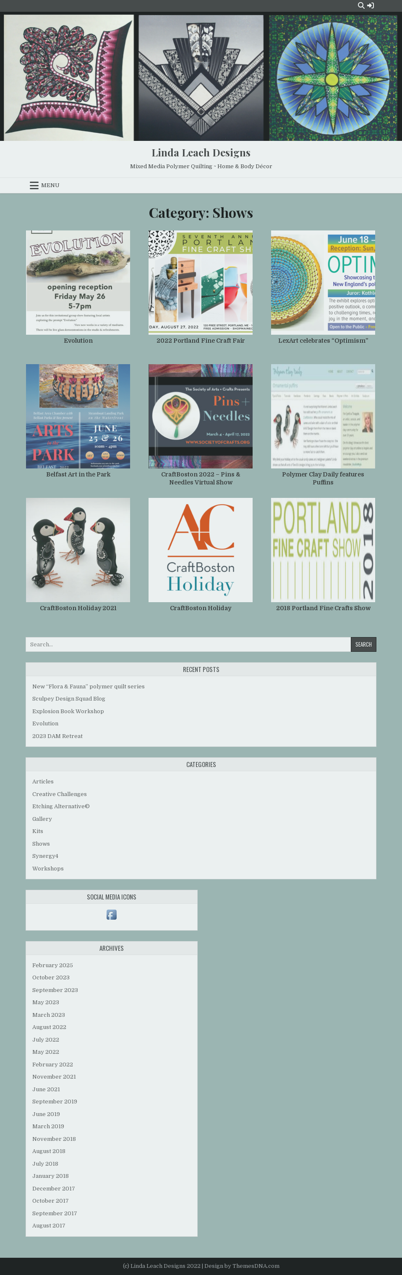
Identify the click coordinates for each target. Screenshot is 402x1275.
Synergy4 (45, 856)
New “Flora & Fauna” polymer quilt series (88, 686)
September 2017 (54, 1213)
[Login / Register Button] (370, 5)
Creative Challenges (59, 794)
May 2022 (45, 1052)
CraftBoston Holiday (200, 608)
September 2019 (54, 1101)
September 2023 (55, 990)
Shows (41, 844)
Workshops (48, 868)
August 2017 (48, 1225)
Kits (37, 831)
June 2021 (46, 1089)
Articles (43, 781)
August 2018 (48, 1151)
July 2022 (45, 1040)
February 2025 (52, 965)
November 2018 (54, 1139)
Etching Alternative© (61, 806)
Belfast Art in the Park (78, 474)
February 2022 (52, 1064)
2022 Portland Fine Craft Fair (201, 340)
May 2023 (45, 1002)
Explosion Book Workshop (68, 711)
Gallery (42, 819)
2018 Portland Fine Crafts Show (323, 608)
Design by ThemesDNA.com (241, 1266)
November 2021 (54, 1077)
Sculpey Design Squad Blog (68, 699)
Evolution (78, 340)
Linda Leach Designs (201, 152)
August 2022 (49, 1027)
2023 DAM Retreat (57, 736)
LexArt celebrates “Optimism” (323, 340)
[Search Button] (361, 5)
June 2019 (46, 1114)
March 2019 (48, 1126)
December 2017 (53, 1188)
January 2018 (50, 1176)
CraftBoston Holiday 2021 (78, 608)
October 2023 (51, 977)
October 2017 (50, 1201)
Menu (50, 185)
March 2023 (48, 1015)
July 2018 (45, 1164)
